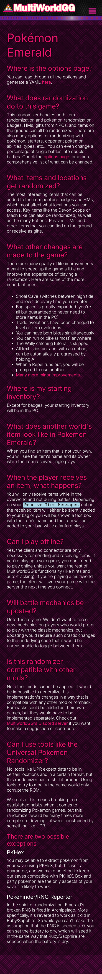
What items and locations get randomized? (47, 182)
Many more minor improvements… (50, 375)
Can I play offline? (35, 542)
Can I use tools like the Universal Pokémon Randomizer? (42, 753)
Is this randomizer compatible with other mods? (41, 670)
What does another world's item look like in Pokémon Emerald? (49, 434)
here (46, 82)
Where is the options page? (50, 68)
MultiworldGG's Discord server (37, 723)
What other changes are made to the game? (45, 251)
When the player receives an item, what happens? (47, 481)
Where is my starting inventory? (39, 392)
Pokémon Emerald (32, 45)
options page (56, 156)
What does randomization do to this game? (47, 102)
